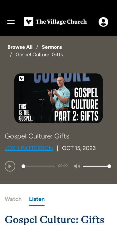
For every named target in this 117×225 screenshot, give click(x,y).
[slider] (38, 166)
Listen (37, 199)
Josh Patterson (29, 148)
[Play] (10, 166)
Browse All (19, 47)
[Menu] (10, 22)
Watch (13, 199)
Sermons (52, 47)
